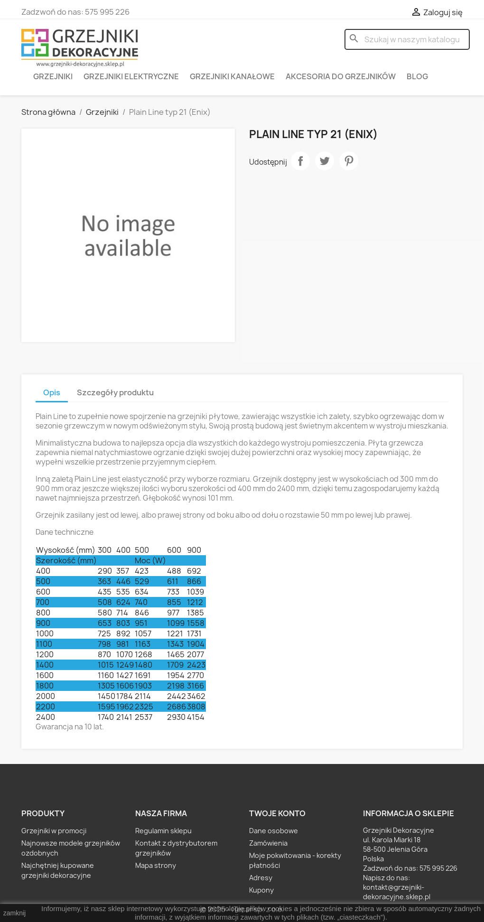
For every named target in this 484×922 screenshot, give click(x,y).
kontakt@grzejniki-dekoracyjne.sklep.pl (396, 892)
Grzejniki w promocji (53, 830)
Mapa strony (155, 865)
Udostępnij (300, 160)
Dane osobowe (273, 830)
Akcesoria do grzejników (341, 76)
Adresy (260, 877)
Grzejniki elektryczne (131, 76)
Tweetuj (324, 160)
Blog (417, 76)
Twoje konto (277, 813)
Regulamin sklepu (163, 830)
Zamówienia (268, 842)
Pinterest (348, 160)
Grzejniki (53, 76)
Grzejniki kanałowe (232, 76)
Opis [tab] (51, 392)
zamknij (14, 913)
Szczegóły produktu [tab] (115, 392)
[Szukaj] (407, 39)
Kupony (261, 889)
